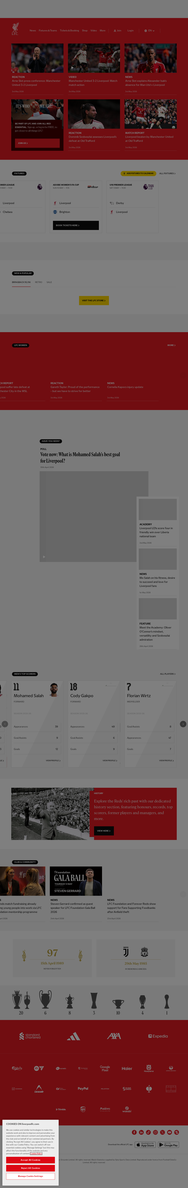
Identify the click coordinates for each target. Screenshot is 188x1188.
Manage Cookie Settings (30, 1179)
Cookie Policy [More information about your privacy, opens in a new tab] (36, 1157)
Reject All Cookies (30, 1171)
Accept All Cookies (30, 1163)
